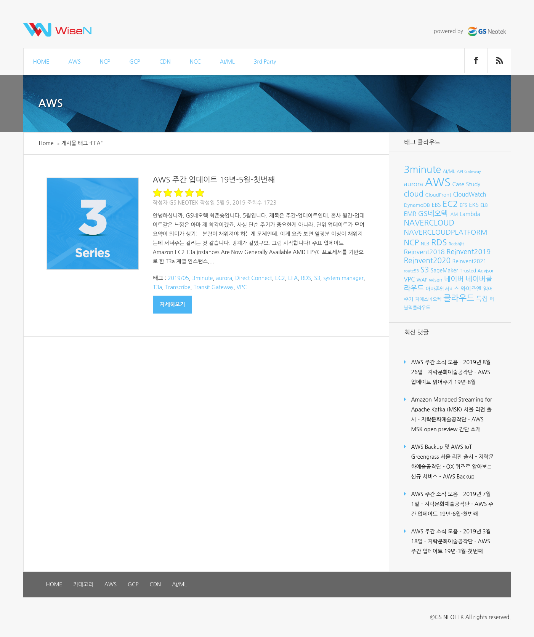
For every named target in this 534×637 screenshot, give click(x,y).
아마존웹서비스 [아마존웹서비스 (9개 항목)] (442, 288)
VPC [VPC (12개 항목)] (409, 279)
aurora (224, 278)
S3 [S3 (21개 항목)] (424, 270)
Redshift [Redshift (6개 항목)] (456, 244)
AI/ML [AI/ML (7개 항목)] (449, 171)
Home (46, 143)
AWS (74, 61)
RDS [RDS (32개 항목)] (439, 242)
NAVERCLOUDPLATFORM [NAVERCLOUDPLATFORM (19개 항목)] (445, 232)
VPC (242, 287)
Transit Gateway (214, 287)
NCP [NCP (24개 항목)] (411, 242)
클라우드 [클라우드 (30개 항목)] (458, 298)
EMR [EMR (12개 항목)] (410, 214)
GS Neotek (184, 202)
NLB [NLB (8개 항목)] (425, 243)
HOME (41, 61)
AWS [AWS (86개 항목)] (437, 182)
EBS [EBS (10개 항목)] (436, 205)
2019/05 (178, 278)
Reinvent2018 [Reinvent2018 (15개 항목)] (424, 252)
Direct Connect (253, 278)
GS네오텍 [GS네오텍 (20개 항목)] (433, 213)
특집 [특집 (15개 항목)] (482, 299)
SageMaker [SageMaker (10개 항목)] (444, 270)
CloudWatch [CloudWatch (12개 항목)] (469, 194)
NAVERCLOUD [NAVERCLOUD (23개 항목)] (429, 223)
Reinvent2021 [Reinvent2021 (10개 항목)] (469, 261)
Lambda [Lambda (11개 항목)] (470, 214)
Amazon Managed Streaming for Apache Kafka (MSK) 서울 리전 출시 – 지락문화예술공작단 (451, 409)
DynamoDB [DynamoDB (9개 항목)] (417, 205)
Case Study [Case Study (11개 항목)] (466, 184)
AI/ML (227, 61)
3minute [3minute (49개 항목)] (422, 169)
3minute (202, 278)
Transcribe (177, 287)
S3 (317, 278)
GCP (134, 61)
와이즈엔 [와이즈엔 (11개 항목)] (470, 288)
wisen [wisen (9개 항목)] (435, 279)
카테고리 (83, 584)
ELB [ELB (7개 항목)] (483, 205)
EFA (293, 278)
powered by (471, 31)
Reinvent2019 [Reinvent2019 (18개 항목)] (468, 251)
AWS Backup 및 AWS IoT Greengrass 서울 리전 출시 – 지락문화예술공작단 (452, 456)
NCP (105, 61)
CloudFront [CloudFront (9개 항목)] (438, 194)
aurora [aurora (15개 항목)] (413, 184)
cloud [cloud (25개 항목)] (414, 194)
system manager (343, 278)
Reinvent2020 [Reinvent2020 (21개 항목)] (427, 260)
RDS (306, 278)
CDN (165, 61)
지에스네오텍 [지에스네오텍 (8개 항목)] (428, 299)
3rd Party (265, 61)
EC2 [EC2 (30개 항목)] (450, 204)
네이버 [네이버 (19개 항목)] (454, 279)
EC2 (280, 278)
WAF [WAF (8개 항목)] (422, 279)
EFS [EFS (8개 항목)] (463, 205)
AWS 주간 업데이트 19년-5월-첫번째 (214, 180)
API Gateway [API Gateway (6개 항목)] (469, 172)
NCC (195, 61)
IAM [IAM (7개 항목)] (453, 214)
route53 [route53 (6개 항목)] (411, 271)
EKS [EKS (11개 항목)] (474, 205)
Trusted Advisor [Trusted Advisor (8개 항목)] (477, 270)
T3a (157, 287)
